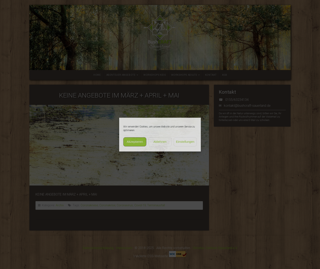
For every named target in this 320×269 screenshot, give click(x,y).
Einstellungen (185, 141)
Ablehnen (159, 141)
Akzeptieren (135, 141)
